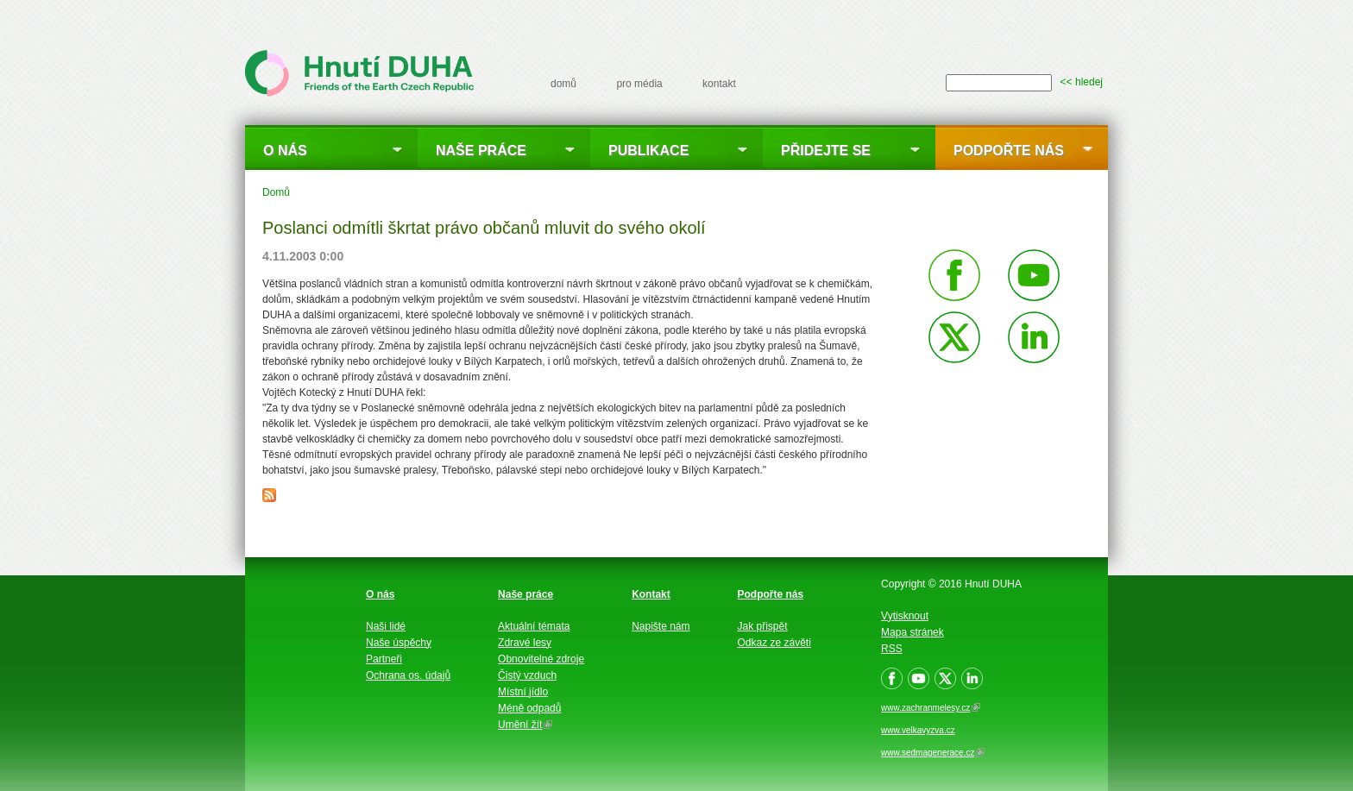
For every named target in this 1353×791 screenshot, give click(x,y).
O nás (285, 150)
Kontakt (651, 594)
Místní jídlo (523, 692)
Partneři (384, 659)
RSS (892, 649)
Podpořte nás (1008, 150)
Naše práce (481, 150)
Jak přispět (763, 626)
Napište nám (660, 626)
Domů (276, 192)
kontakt (719, 84)
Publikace (648, 150)
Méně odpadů (529, 708)
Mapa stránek (912, 632)
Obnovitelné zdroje (541, 659)
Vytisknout (904, 616)
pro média (639, 84)
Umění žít (525, 725)
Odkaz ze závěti (774, 643)
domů (563, 84)
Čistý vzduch (527, 675)
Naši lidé (386, 626)
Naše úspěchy (398, 643)
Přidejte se (826, 150)
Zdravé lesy (524, 643)
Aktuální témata (534, 626)
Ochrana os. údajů (408, 675)
